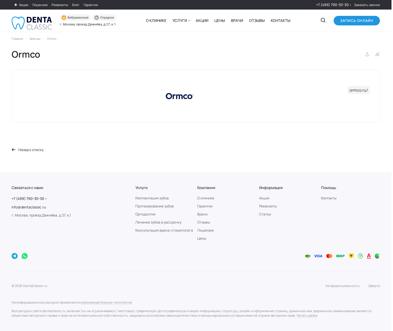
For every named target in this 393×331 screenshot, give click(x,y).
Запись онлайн (356, 20)
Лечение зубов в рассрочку (158, 222)
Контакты (328, 198)
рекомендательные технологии (107, 302)
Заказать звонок (367, 5)
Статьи (265, 214)
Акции (264, 198)
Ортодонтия (145, 214)
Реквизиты (268, 206)
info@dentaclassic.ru (29, 207)
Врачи (202, 214)
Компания (206, 187)
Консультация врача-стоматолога (164, 230)
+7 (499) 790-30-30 (332, 4)
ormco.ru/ (358, 90)
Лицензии (205, 230)
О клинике (205, 198)
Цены (201, 238)
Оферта (374, 285)
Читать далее (307, 315)
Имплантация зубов (152, 198)
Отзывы (203, 222)
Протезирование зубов (154, 206)
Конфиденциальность (343, 285)
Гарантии (205, 206)
